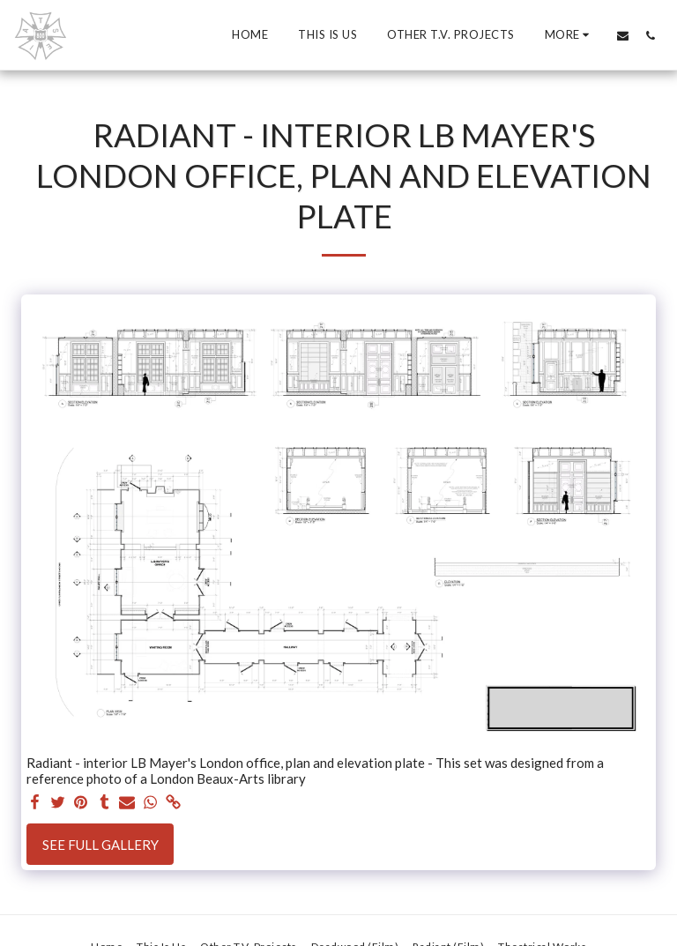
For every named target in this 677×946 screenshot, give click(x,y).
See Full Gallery (100, 845)
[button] (623, 35)
